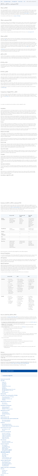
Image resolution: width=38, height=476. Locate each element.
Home (1, 1)
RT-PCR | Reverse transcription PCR (6, 431)
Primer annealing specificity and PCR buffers (8, 396)
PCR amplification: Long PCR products (6, 405)
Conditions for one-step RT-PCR (6, 436)
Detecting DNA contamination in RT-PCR (7, 442)
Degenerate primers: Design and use (6, 401)
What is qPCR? (4, 455)
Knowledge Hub (14, 1)
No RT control (4, 472)
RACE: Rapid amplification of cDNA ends (7, 390)
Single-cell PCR (4, 384)
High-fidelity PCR (4, 388)
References (2, 474)
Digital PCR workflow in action (6, 447)
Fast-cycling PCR (4, 385)
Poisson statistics (26, 13)
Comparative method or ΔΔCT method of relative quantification (10, 426)
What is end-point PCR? (5, 454)
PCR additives (4, 399)
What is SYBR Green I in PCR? (6, 429)
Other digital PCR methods (5, 464)
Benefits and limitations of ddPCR (6, 462)
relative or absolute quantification (15, 207)
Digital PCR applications (5, 448)
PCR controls (2, 468)
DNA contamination (3, 439)
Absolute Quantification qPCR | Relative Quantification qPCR (9, 418)
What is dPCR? (4, 453)
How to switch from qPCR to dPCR (6, 458)
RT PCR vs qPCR (4, 456)
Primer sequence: (4, 402)
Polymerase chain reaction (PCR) (5, 379)
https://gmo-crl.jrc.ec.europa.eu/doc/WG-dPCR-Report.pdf (20, 363)
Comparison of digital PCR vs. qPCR (7, 457)
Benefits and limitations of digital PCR (7, 449)
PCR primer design (3, 393)
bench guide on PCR (31, 31)
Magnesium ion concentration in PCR (7, 398)
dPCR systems (7, 96)
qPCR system (3, 49)
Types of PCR (2, 380)
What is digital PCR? (4, 445)
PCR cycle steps (3, 415)
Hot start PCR (4, 387)
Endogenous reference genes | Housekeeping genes (8, 467)
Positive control (4, 471)
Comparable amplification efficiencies (7, 425)
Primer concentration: (5, 403)
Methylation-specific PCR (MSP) (6, 386)
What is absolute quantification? (6, 420)
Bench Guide (20, 1)
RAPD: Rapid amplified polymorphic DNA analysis (8, 389)
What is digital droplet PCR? (5, 461)
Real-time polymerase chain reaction (6, 427)
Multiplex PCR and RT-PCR (5, 438)
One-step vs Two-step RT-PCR (6, 433)
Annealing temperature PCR (5, 397)
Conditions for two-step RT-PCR (6, 435)
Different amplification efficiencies (6, 424)
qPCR (5, 39)
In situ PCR (3, 391)
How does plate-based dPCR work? (7, 463)
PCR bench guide (4, 87)
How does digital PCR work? (6, 446)
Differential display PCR (5, 392)
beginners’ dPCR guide (17, 15)
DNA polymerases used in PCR (5, 410)
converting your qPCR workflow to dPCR (12, 316)
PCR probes (3, 430)
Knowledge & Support (7, 1)
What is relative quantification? (6, 421)
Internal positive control (5, 473)
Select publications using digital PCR (7, 450)
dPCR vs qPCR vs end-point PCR (5, 452)
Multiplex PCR (4, 382)
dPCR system (24, 326)
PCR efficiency (3, 422)
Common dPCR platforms (5, 465)
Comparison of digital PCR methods (7, 370)
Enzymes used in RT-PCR (5, 437)
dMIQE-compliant (33, 322)
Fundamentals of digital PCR (7, 375)
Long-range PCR (4, 383)
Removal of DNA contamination (6, 441)
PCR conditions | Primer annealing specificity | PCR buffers (9, 395)
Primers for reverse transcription (6, 434)
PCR (24, 1)
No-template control (4, 470)
